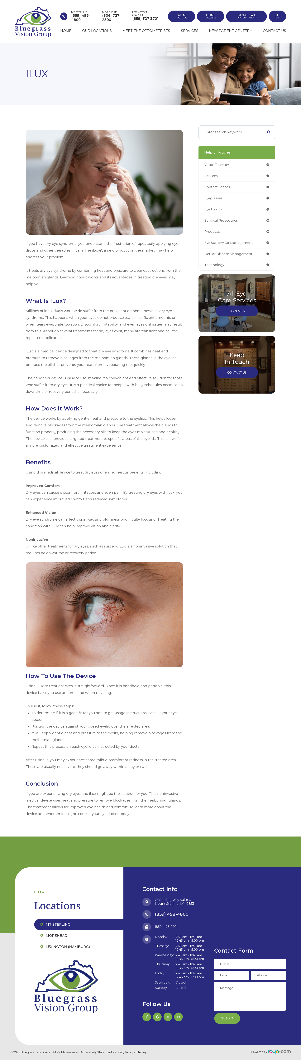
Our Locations (97, 31)
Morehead (56, 936)
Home (65, 31)
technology (214, 267)
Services (189, 31)
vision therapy (217, 165)
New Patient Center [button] (230, 31)
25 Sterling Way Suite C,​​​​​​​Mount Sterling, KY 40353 (174, 902)
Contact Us (274, 31)
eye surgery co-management (230, 244)
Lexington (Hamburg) (68, 947)
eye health (213, 210)
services (211, 176)
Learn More (237, 313)
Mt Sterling (58, 924)
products (212, 233)
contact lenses (217, 187)
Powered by (271, 1052)
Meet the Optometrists (146, 31)
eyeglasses (213, 199)
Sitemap (141, 1052)
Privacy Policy (124, 1052)
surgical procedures (221, 221)
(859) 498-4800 (172, 914)
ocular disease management (229, 255)
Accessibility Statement (96, 1052)
